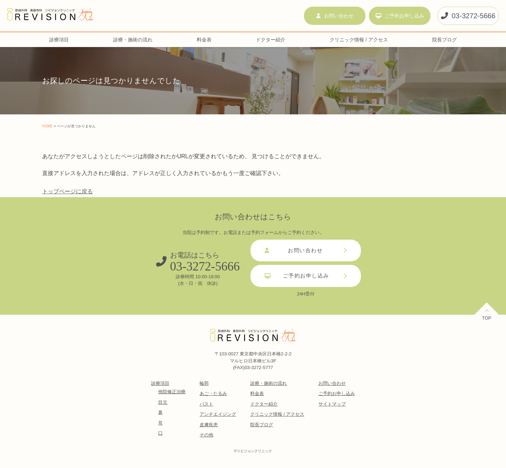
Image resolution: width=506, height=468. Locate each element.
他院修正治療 (172, 391)
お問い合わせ (334, 16)
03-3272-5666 (468, 16)
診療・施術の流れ (133, 39)
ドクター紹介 (270, 39)
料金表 (204, 39)
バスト (206, 404)
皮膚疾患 (209, 424)
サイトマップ (332, 404)
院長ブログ (444, 39)
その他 (206, 434)
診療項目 (59, 39)
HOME (47, 126)
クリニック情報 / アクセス (359, 39)
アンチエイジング (218, 414)
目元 (162, 402)
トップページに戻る (67, 191)
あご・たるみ (213, 393)
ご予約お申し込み (400, 16)
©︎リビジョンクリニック (253, 451)
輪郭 (204, 383)
